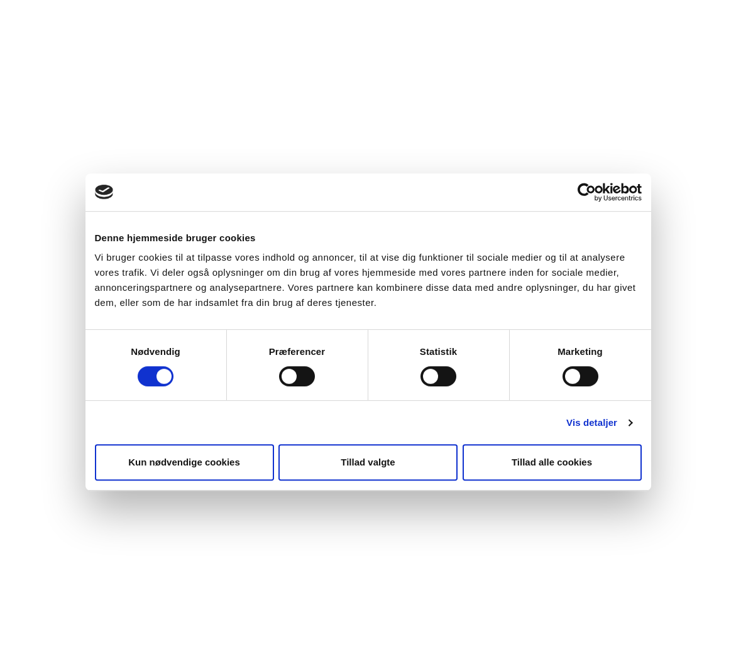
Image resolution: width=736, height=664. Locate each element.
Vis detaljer (591, 422)
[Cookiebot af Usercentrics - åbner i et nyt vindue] (587, 192)
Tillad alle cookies (552, 462)
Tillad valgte (368, 462)
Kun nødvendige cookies (184, 462)
